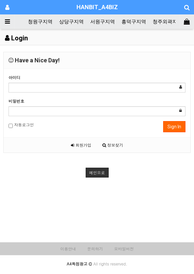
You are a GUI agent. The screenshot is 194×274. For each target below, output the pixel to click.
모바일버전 (124, 248)
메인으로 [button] (97, 172)
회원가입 (81, 145)
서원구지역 (102, 22)
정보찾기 (112, 145)
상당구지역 (71, 22)
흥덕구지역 (133, 22)
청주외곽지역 (167, 22)
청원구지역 (40, 22)
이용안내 (68, 248)
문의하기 (95, 248)
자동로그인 (21, 125)
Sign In (174, 126)
